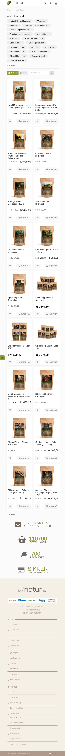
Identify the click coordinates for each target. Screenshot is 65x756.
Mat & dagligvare (15, 658)
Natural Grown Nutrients (20, 21)
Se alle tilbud (14, 646)
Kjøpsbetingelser (15, 739)
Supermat (13, 663)
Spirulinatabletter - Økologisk (43, 202)
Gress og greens (17, 47)
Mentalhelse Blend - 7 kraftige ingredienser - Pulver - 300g (18, 155)
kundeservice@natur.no (32, 606)
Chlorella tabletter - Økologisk (16, 250)
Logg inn (51, 4)
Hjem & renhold (15, 679)
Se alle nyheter (15, 640)
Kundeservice (14, 733)
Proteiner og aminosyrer (20, 34)
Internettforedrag (15, 703)
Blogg (12, 692)
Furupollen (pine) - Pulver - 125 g (46, 250)
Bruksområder (14, 697)
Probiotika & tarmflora (34, 38)
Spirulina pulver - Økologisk (15, 299)
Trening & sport (38, 56)
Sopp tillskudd (15, 43)
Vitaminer (41, 21)
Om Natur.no (14, 629)
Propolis (34, 47)
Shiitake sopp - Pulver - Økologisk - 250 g (18, 491)
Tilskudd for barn (17, 51)
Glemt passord (15, 728)
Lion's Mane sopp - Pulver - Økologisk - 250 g (19, 396)
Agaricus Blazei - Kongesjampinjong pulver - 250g (46, 492)
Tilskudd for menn (17, 56)
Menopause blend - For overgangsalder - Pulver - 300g (46, 107)
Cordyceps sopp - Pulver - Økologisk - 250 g (46, 443)
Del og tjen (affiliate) (16, 708)
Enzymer (13, 38)
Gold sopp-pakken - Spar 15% (46, 347)
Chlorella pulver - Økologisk (43, 154)
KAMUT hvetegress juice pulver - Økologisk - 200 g (19, 106)
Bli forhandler (14, 713)
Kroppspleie (14, 674)
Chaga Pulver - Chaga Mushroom (18, 443)
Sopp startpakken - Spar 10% (19, 347)
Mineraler (14, 25)
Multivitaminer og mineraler (36, 25)
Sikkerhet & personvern (18, 744)
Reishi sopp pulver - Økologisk (44, 395)
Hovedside (13, 624)
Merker (12, 635)
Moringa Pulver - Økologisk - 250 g (16, 202)
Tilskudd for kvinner (39, 51)
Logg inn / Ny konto (16, 723)
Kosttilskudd (14, 669)
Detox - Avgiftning (17, 60)
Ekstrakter (49, 47)
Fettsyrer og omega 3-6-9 (20, 30)
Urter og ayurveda (36, 43)
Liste (22, 73)
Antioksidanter (43, 34)
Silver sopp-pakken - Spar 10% (44, 299)
